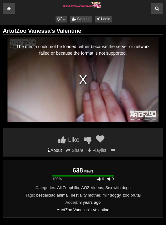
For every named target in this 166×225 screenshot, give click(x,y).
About (55, 150)
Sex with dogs (117, 187)
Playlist (97, 150)
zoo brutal (132, 195)
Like (68, 139)
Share (74, 150)
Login (103, 19)
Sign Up (81, 19)
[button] (61, 19)
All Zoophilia (68, 187)
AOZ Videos (92, 187)
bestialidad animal (52, 195)
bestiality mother (85, 195)
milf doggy (111, 195)
